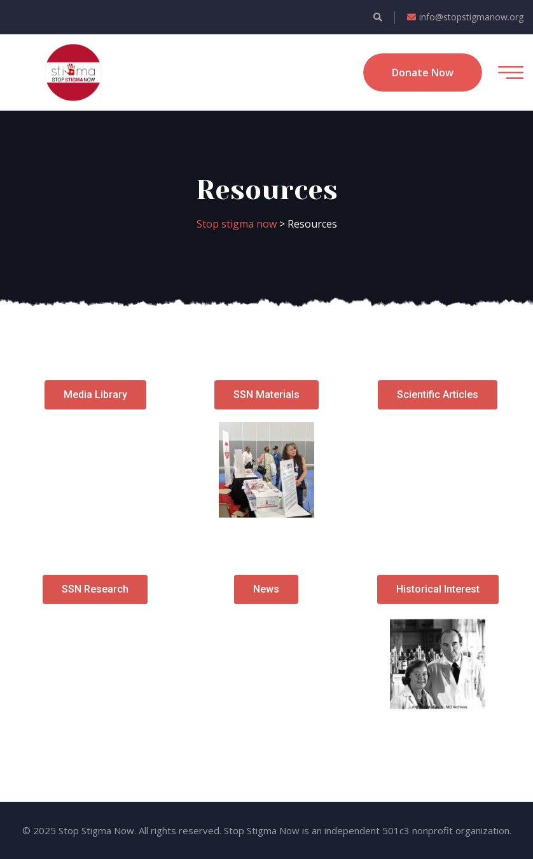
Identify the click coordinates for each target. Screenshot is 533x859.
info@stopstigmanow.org (465, 17)
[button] (95, 394)
